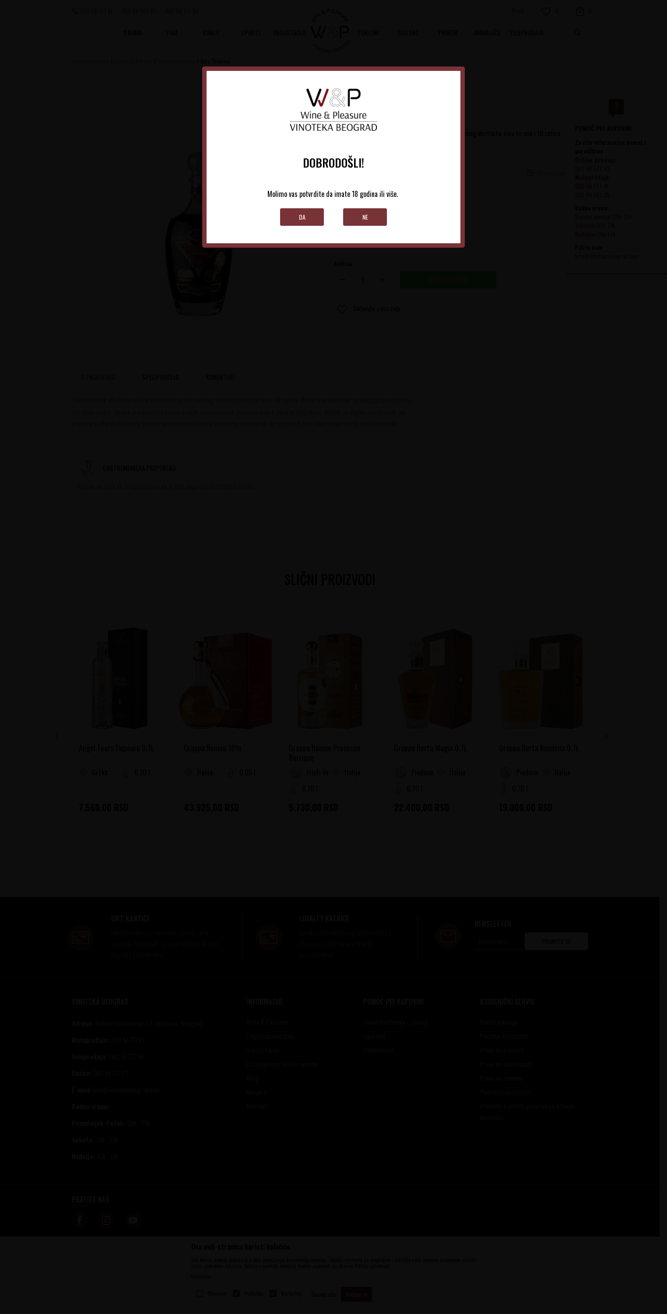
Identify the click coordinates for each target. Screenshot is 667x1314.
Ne (365, 216)
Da (302, 216)
